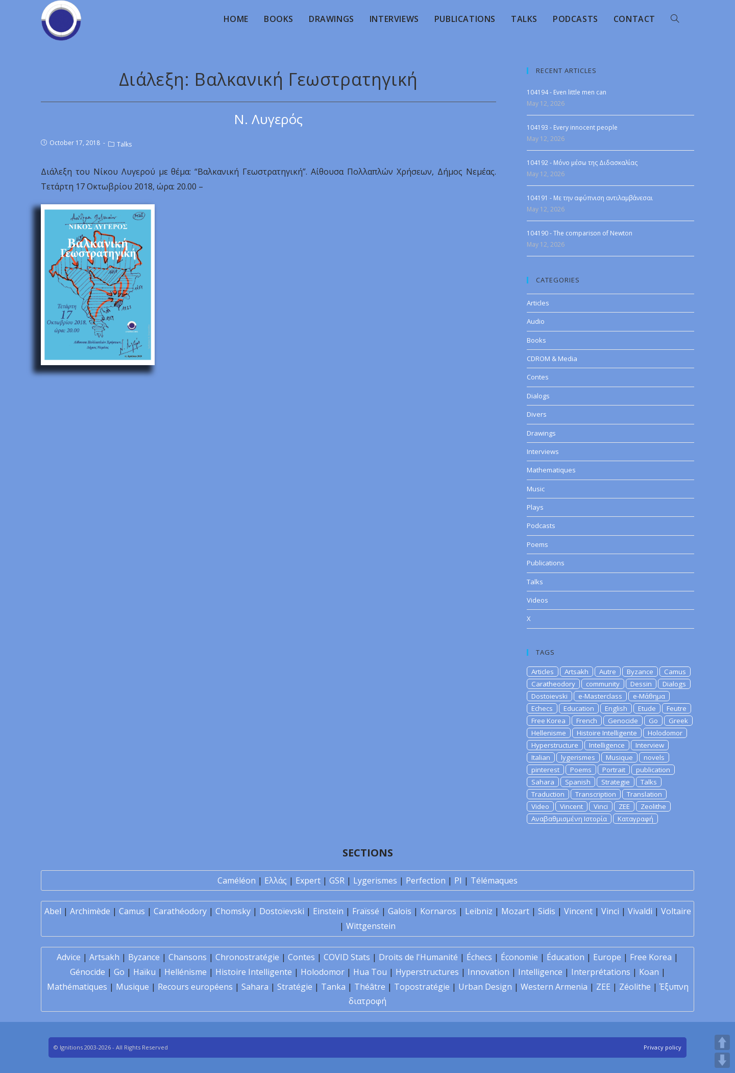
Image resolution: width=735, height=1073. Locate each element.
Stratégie (294, 986)
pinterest (545, 769)
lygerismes (578, 757)
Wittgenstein (371, 926)
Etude (647, 708)
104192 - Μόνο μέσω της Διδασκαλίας (582, 162)
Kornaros (438, 911)
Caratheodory (553, 683)
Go (653, 720)
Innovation (488, 971)
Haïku (144, 971)
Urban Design (485, 986)
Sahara (542, 781)
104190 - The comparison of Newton (579, 233)
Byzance (640, 671)
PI (458, 880)
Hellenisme (548, 732)
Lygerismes (375, 880)
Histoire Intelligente (607, 732)
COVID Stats (347, 957)
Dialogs (538, 395)
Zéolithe (635, 986)
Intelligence (607, 745)
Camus (675, 671)
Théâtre (369, 986)
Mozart (515, 911)
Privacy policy (662, 1047)
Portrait (613, 769)
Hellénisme (185, 971)
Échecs (479, 957)
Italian (540, 757)
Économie (519, 957)
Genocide (623, 720)
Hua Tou (370, 971)
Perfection (426, 880)
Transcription (595, 794)
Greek (678, 720)
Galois (399, 911)
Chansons (187, 957)
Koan (649, 971)
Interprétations (600, 971)
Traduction (548, 794)
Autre (607, 671)
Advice (69, 957)
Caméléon (236, 880)
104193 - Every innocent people (572, 127)
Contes (538, 376)
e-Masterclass (600, 696)
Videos (537, 600)
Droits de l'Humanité (418, 957)
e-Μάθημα (649, 696)
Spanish (578, 781)
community (603, 683)
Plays (535, 507)
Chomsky (233, 911)
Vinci (601, 806)
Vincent (571, 806)
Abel (52, 911)
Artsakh (577, 671)
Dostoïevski (281, 911)
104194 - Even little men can (566, 92)
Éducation (565, 957)
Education (579, 708)
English (616, 708)
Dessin (641, 683)
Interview (649, 745)
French (586, 720)
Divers (537, 414)
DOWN (722, 1060)
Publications (546, 562)
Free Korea (548, 720)
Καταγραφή (635, 818)
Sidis (546, 911)
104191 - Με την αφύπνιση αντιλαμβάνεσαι (590, 198)
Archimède (90, 911)
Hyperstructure (554, 745)
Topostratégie (422, 986)
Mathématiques (77, 986)
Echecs (542, 708)
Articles (538, 302)
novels (654, 757)
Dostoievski (549, 696)
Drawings (541, 433)
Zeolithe (653, 806)
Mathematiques (551, 469)
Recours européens (195, 986)
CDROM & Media (552, 358)
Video (540, 806)
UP (722, 1042)
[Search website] (675, 19)
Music (536, 488)
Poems (537, 544)
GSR (337, 880)
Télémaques (494, 880)
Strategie (615, 781)
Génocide (87, 971)
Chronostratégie (247, 957)
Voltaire (676, 911)
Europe (607, 957)
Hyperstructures (427, 971)
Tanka (333, 986)
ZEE (624, 806)
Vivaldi (640, 911)
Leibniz (479, 911)
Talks (124, 144)
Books (536, 340)
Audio (536, 321)
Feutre (677, 708)
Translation (644, 794)
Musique (619, 757)
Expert (308, 880)
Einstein (328, 911)
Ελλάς (275, 880)
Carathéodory (180, 911)
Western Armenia (554, 986)
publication (653, 769)
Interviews (543, 451)
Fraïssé (365, 911)
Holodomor (665, 732)
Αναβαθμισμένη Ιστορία (569, 818)
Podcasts (541, 525)
